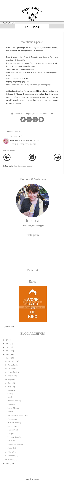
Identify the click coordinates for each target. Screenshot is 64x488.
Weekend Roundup (14, 401)
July (9, 379)
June (9, 383)
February (11, 456)
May (9, 387)
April (10, 390)
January (11, 459)
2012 (7, 343)
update (45, 113)
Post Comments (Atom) (23, 166)
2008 (8, 358)
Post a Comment (9, 150)
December (11, 361)
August (10, 376)
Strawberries (12, 419)
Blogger (37, 479)
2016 (7, 340)
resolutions (37, 113)
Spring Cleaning (13, 426)
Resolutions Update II (15, 444)
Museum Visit (13, 430)
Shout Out (11, 404)
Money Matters (13, 408)
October (11, 368)
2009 (7, 354)
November (12, 365)
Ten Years (11, 441)
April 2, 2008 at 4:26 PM (23, 144)
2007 (7, 463)
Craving (10, 393)
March (10, 452)
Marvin (10, 412)
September (12, 372)
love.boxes (14, 136)
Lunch (10, 397)
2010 (7, 351)
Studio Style (12, 448)
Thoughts (11, 433)
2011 (7, 347)
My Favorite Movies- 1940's (18, 415)
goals (30, 113)
